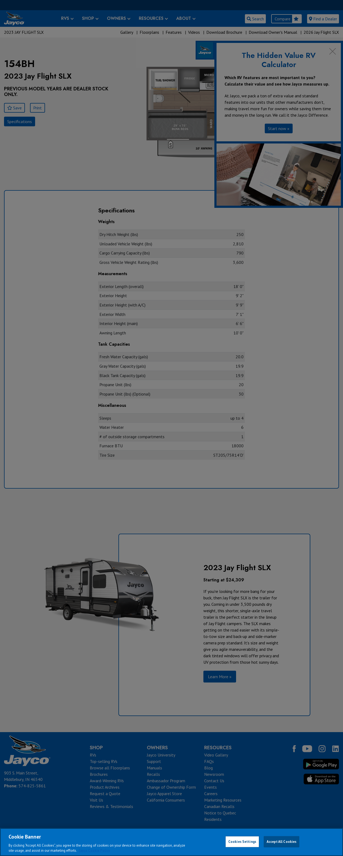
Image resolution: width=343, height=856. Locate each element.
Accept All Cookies (281, 841)
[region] (171, 842)
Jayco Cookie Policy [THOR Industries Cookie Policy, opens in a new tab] (94, 850)
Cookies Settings (242, 841)
